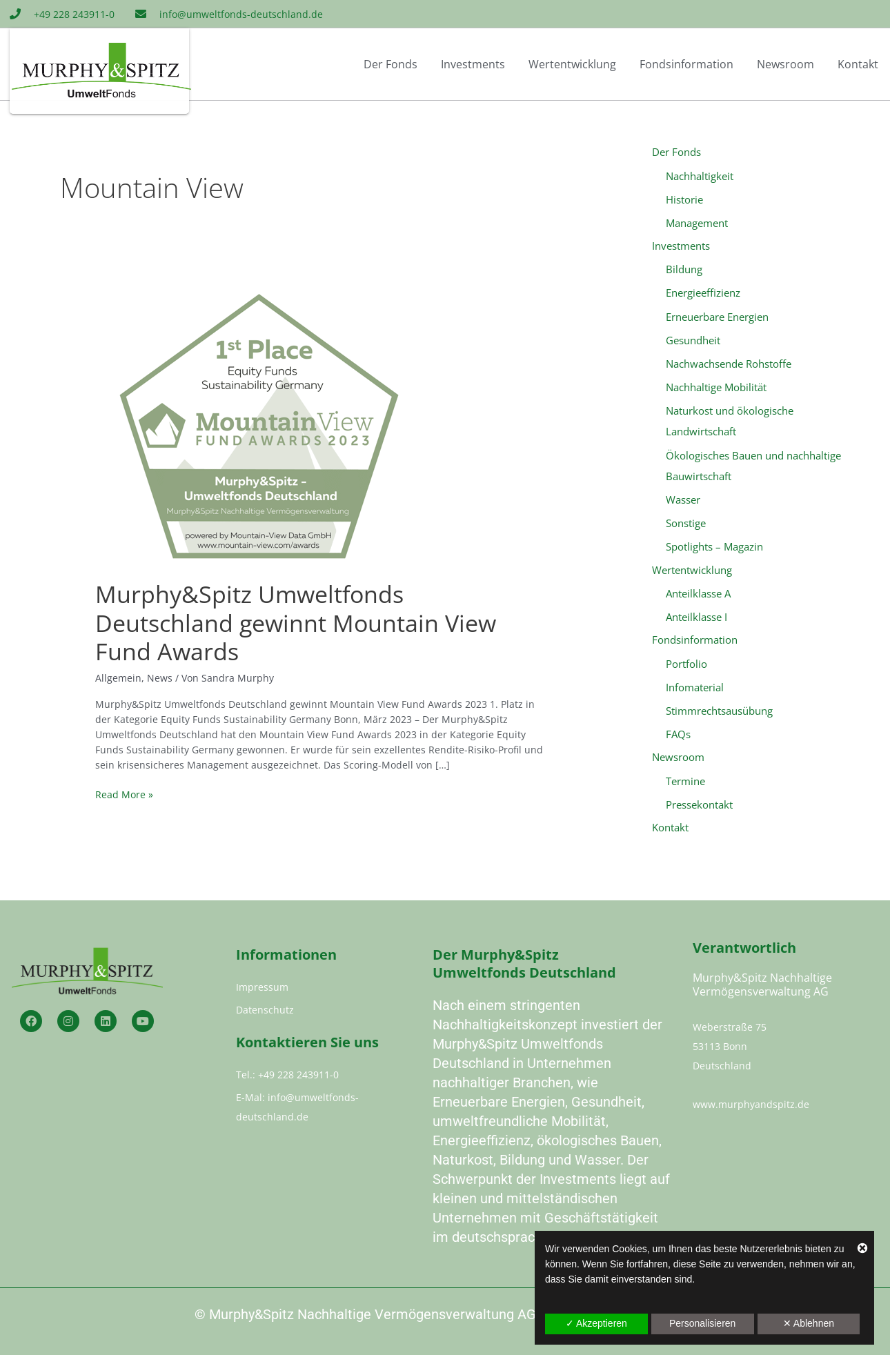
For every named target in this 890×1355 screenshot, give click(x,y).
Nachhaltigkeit (699, 176)
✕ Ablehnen (808, 1323)
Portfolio (686, 659)
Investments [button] (473, 64)
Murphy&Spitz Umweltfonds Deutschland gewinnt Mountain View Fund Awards (295, 623)
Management (697, 222)
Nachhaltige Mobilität (716, 386)
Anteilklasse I (696, 613)
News (159, 677)
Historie (684, 199)
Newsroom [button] (785, 64)
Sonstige (686, 520)
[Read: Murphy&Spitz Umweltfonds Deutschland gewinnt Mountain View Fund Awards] (259, 426)
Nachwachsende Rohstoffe (728, 362)
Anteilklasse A (698, 590)
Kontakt (858, 64)
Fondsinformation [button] (686, 64)
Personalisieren (702, 1323)
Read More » (124, 794)
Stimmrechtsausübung (719, 706)
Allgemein (118, 677)
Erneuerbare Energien (717, 315)
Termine (685, 776)
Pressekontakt (699, 800)
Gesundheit (693, 339)
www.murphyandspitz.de (751, 1104)
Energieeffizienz (703, 292)
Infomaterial (695, 683)
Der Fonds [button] (390, 64)
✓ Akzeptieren (596, 1323)
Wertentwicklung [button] (572, 64)
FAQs (678, 729)
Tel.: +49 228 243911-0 (287, 1074)
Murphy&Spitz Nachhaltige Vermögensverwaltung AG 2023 (389, 1314)
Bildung (684, 269)
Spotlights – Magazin (714, 543)
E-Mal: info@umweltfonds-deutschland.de (297, 1107)
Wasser (683, 497)
